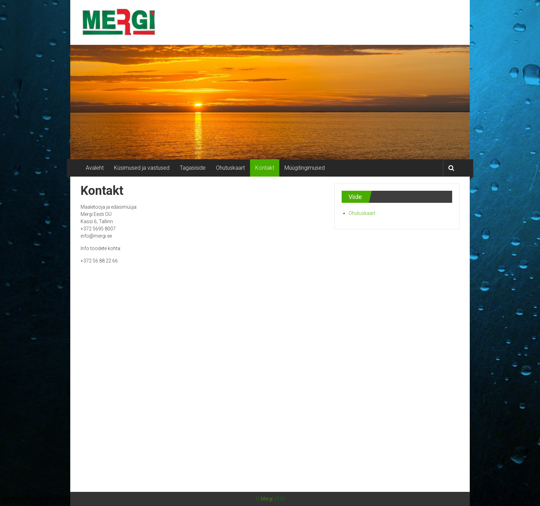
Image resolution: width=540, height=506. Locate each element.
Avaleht (95, 168)
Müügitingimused (304, 168)
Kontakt (264, 168)
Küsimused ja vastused (141, 168)
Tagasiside (193, 168)
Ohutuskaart (230, 168)
